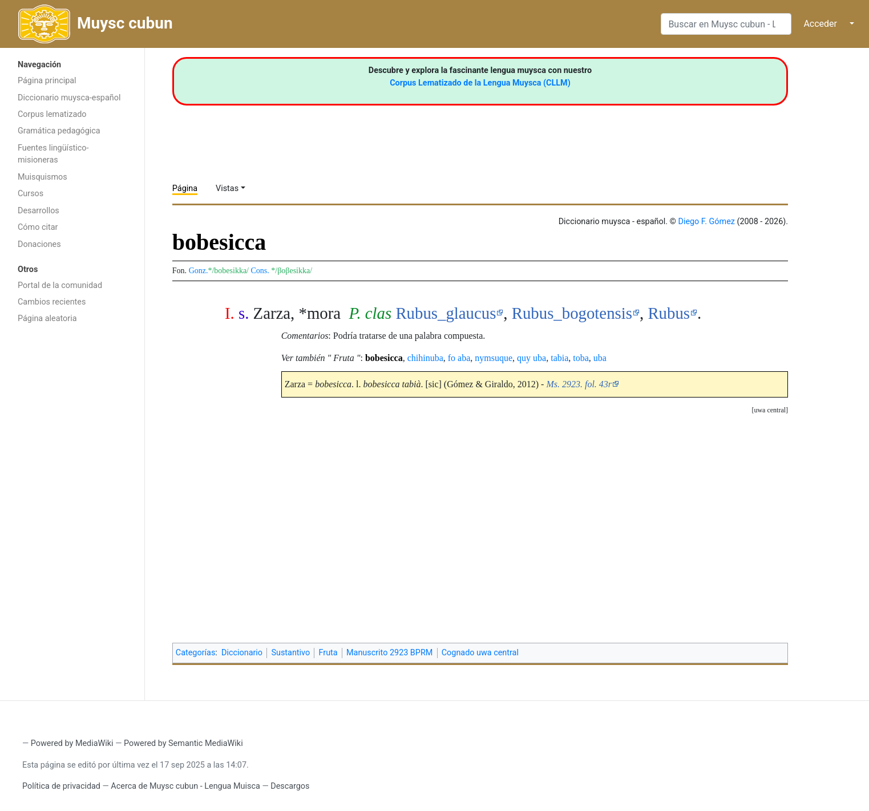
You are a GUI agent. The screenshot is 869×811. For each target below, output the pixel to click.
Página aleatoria (47, 318)
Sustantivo (290, 653)
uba (600, 358)
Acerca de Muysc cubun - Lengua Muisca (185, 786)
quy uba (531, 358)
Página (184, 188)
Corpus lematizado (52, 114)
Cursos (30, 193)
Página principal (47, 81)
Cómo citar (38, 227)
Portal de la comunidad (60, 285)
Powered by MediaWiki (72, 743)
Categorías (196, 653)
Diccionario (241, 653)
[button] (769, 410)
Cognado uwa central (480, 653)
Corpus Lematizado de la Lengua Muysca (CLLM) (480, 83)
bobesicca (384, 358)
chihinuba (425, 358)
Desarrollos (38, 211)
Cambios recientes (52, 302)
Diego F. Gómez (706, 221)
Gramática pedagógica (59, 131)
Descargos (289, 786)
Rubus (669, 313)
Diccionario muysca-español (69, 98)
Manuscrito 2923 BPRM (389, 653)
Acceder (820, 23)
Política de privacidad (61, 786)
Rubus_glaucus (445, 313)
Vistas (227, 188)
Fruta (328, 653)
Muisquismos (42, 177)
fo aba (459, 358)
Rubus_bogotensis (572, 313)
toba (581, 358)
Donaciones (39, 244)
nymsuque (493, 358)
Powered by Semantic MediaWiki (183, 743)
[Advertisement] (72, 511)
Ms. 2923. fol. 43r (579, 384)
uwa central (770, 410)
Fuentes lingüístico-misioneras (53, 154)
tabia (559, 358)
